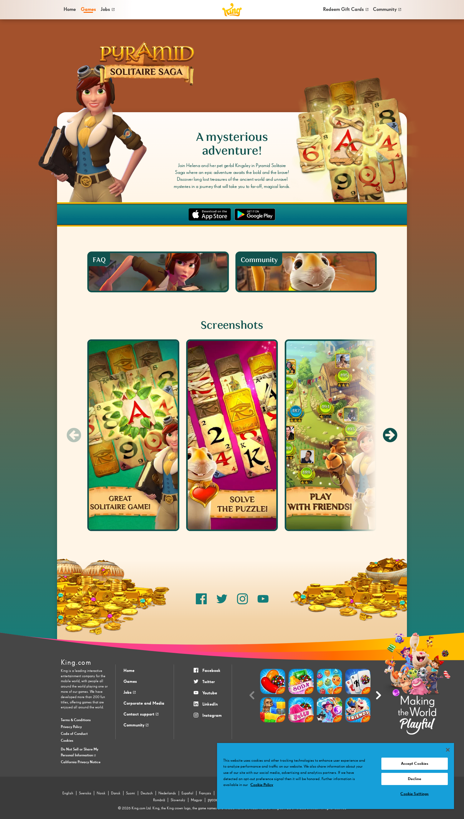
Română (159, 800)
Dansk (115, 793)
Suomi (130, 793)
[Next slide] (390, 435)
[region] (335, 776)
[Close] (448, 750)
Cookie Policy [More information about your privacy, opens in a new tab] (261, 785)
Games (130, 681)
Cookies (67, 741)
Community (387, 9)
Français (205, 793)
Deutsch (147, 793)
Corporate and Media (143, 703)
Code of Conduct (74, 734)
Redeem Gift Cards (345, 9)
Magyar (196, 800)
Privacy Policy (71, 727)
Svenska (85, 793)
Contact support (140, 714)
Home (70, 9)
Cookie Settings (414, 794)
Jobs (107, 9)
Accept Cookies (414, 764)
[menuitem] (69, 10)
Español (187, 793)
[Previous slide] (74, 435)
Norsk (101, 793)
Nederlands (167, 793)
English (67, 793)
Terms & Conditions (76, 720)
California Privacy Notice (80, 762)
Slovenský (178, 800)
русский (214, 800)
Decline (414, 779)
